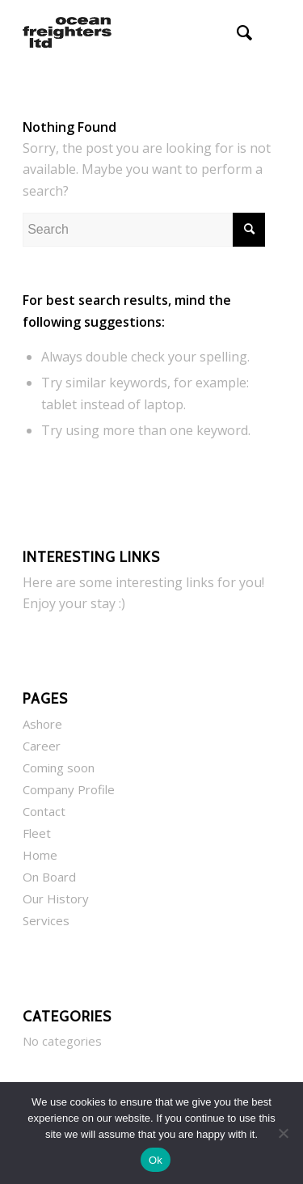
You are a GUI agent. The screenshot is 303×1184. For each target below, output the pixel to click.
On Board (49, 877)
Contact (44, 811)
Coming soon (59, 767)
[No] (283, 1133)
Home (40, 855)
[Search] (236, 32)
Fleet (37, 833)
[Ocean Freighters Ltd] (126, 32)
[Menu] (271, 32)
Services (46, 920)
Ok (155, 1160)
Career (42, 746)
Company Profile (69, 789)
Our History (56, 898)
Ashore (42, 724)
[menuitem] (236, 32)
